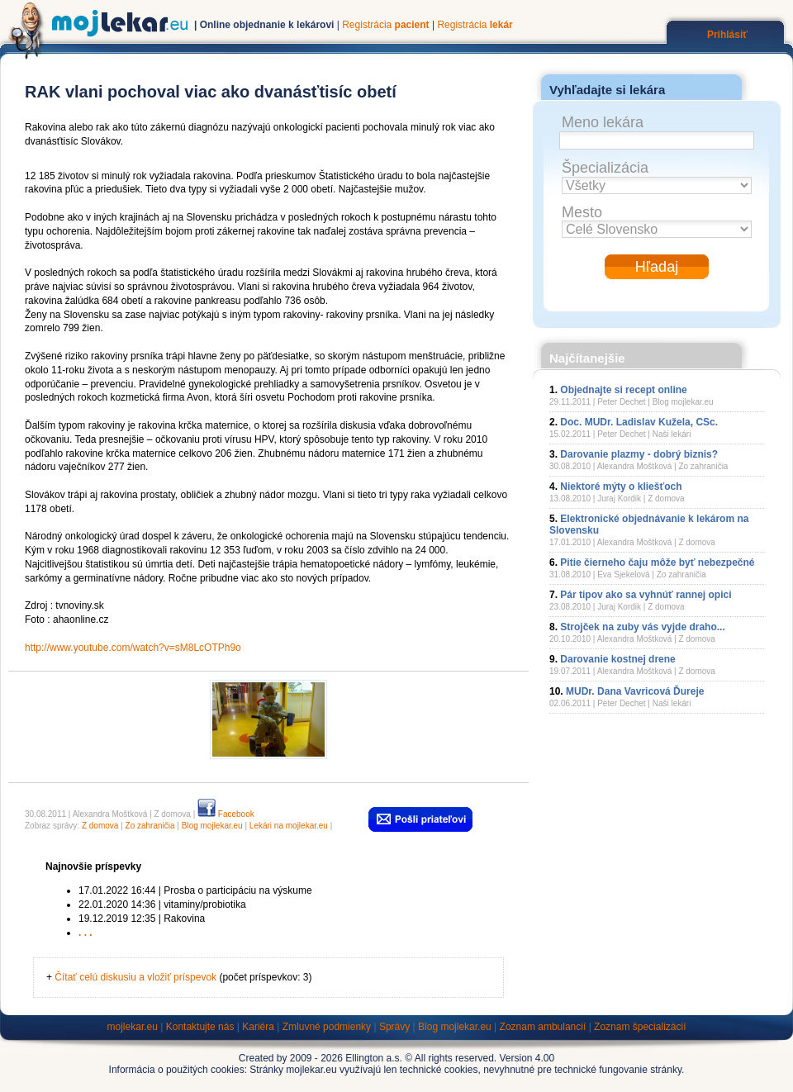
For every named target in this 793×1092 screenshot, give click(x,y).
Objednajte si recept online (623, 390)
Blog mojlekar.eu (212, 825)
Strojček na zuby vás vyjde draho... (642, 627)
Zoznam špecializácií (640, 1027)
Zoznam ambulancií (543, 1027)
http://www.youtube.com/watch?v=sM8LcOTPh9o (133, 647)
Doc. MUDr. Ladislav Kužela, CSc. (639, 422)
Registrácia (385, 25)
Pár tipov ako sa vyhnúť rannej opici (645, 595)
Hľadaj (656, 267)
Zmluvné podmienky (327, 1027)
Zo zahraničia (150, 825)
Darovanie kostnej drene (617, 659)
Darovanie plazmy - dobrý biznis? (639, 454)
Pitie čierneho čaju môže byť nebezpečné (657, 562)
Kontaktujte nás (200, 1027)
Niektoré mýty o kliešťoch (620, 486)
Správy (394, 1027)
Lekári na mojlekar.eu (288, 825)
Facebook (225, 814)
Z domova (100, 825)
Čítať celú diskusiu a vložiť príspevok (135, 977)
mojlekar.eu (132, 1027)
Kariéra (258, 1027)
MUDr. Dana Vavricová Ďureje (635, 691)
